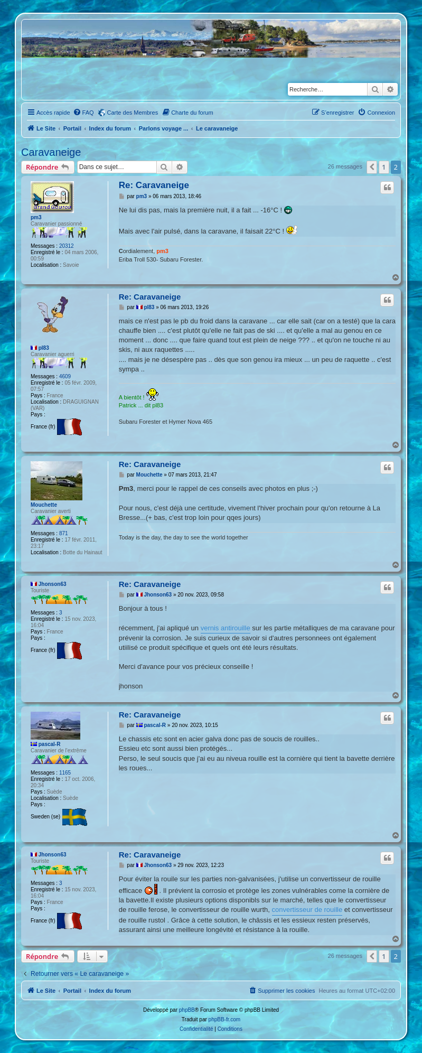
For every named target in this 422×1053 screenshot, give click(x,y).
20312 (66, 246)
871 (63, 533)
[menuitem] (83, 112)
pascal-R (50, 744)
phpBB (187, 1010)
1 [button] (384, 167)
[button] (372, 167)
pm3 (36, 217)
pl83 (44, 348)
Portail (72, 128)
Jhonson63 (53, 584)
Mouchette (44, 505)
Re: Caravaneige (154, 185)
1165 (65, 773)
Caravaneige (51, 152)
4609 (65, 376)
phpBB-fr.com (225, 1019)
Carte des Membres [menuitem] (132, 112)
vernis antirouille (225, 628)
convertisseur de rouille (307, 910)
